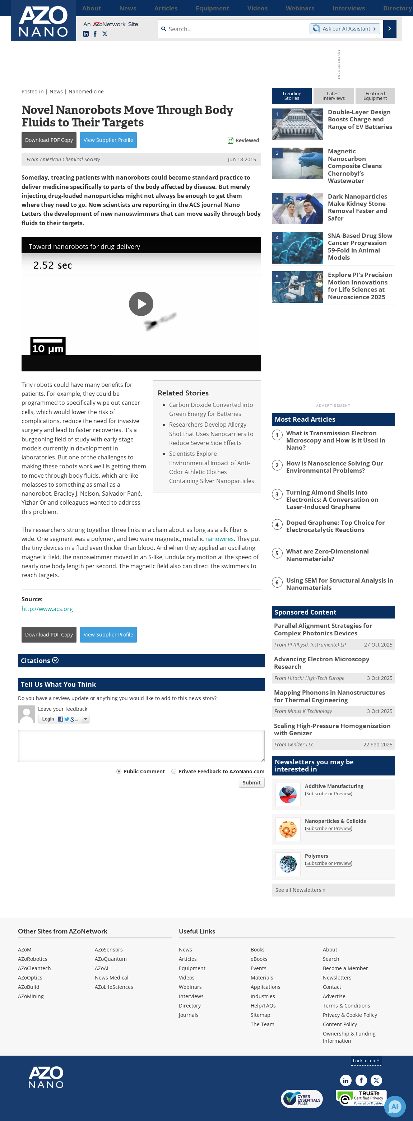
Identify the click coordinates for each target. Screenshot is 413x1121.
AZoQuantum (111, 941)
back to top (366, 1043)
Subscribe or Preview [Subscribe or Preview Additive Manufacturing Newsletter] (328, 776)
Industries (263, 978)
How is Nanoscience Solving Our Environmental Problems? (329, 459)
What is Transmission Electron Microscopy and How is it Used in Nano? (340, 430)
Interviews (191, 978)
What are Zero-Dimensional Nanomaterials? (323, 545)
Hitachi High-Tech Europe (316, 659)
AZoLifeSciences (114, 969)
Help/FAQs (263, 988)
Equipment (192, 950)
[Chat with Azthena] (395, 1106)
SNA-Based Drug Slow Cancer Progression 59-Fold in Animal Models (358, 236)
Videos (187, 959)
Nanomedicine (86, 91)
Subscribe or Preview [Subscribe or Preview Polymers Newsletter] (328, 845)
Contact (332, 969)
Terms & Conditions (346, 988)
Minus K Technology (310, 695)
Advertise (334, 978)
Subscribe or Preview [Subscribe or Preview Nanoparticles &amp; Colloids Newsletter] (328, 810)
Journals (189, 997)
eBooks (259, 941)
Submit (252, 782)
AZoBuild (29, 969)
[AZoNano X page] (105, 34)
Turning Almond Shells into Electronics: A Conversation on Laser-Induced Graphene (339, 491)
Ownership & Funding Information (349, 1020)
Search (331, 941)
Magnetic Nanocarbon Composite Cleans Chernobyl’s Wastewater (361, 157)
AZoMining (31, 978)
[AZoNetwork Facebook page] (95, 34)
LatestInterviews (333, 95)
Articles (188, 941)
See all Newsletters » (300, 872)
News (56, 91)
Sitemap (260, 997)
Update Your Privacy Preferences (72, 1111)
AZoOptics (30, 959)
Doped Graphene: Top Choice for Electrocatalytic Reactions (330, 517)
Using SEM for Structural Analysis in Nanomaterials (334, 575)
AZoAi (101, 950)
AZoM (25, 931)
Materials (262, 959)
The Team (262, 1006)
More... (385, 7)
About (330, 931)
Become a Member (345, 950)
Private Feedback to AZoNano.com (221, 771)
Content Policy (340, 1006)
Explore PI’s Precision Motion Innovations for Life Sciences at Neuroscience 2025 (359, 278)
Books (258, 931)
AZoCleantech (34, 950)
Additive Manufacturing (334, 768)
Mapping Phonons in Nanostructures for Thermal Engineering (328, 681)
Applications (265, 969)
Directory (190, 988)
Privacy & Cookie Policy (350, 997)
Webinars (190, 969)
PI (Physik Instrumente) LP (317, 634)
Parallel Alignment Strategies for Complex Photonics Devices (331, 620)
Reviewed (247, 140)
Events (258, 950)
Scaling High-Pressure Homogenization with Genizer (332, 712)
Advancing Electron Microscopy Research (329, 649)
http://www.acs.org (47, 609)
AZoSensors (109, 931)
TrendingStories (291, 95)
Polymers (316, 838)
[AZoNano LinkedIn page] (86, 34)
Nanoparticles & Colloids (335, 803)
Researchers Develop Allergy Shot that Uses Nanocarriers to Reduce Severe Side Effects (211, 434)
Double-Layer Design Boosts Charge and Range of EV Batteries (357, 118)
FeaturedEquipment (375, 95)
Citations (40, 660)
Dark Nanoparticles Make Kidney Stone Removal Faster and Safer (355, 200)
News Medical (112, 959)
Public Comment (144, 771)
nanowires (219, 539)
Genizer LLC (301, 726)
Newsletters (337, 959)
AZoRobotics (32, 941)
